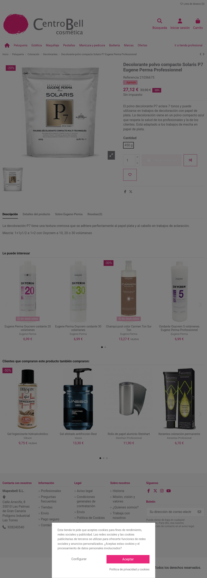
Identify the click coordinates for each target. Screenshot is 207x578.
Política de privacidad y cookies (129, 569)
